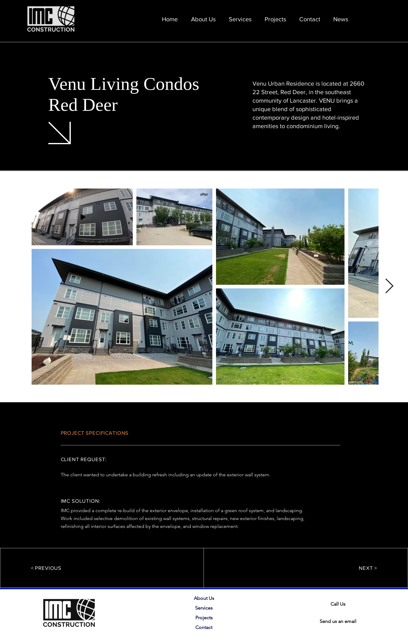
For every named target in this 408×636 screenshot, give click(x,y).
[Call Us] (338, 604)
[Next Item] (389, 287)
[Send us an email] (338, 621)
